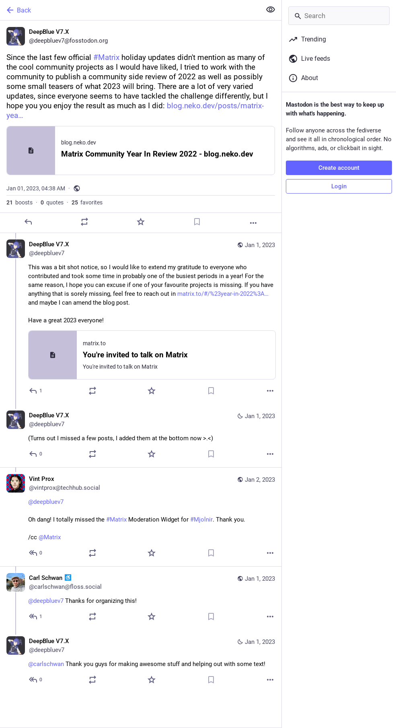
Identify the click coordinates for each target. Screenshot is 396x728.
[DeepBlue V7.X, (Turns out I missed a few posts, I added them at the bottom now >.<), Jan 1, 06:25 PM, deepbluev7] (140, 435)
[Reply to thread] (36, 391)
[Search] (339, 15)
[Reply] (28, 222)
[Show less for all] (270, 9)
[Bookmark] (197, 222)
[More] (253, 223)
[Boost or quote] (84, 222)
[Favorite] (141, 222)
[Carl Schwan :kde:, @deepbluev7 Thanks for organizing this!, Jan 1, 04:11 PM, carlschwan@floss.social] (140, 598)
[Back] (130, 10)
